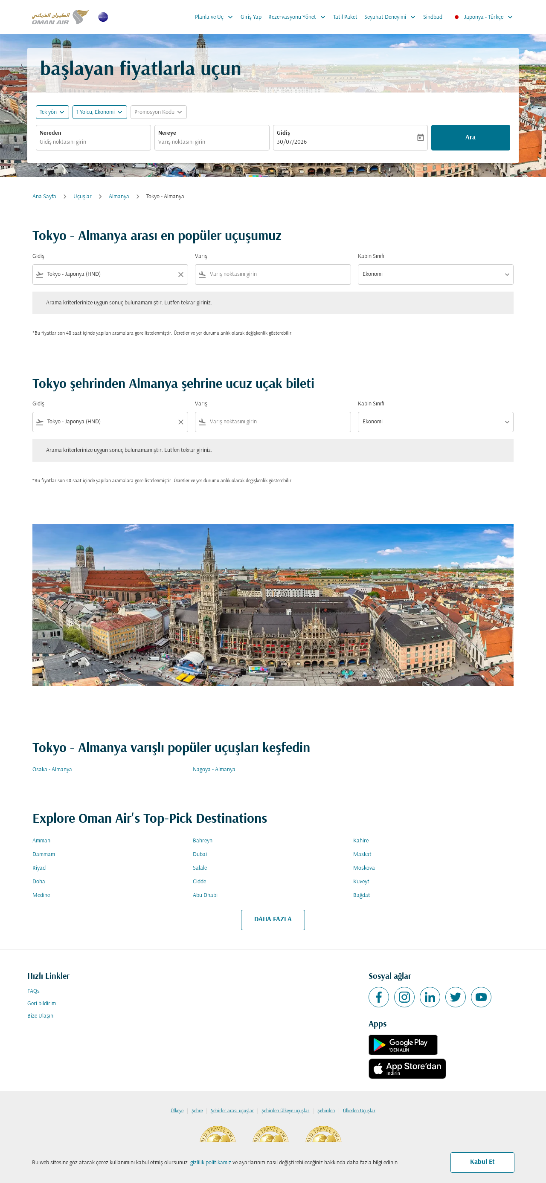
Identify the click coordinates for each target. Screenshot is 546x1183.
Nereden (50, 133)
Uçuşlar (82, 197)
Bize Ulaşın (40, 1016)
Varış (201, 256)
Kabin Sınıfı (371, 256)
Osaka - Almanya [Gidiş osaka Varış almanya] (52, 769)
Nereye (167, 133)
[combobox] (93, 142)
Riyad (39, 868)
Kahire (361, 841)
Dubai (200, 854)
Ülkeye (177, 1111)
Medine (41, 895)
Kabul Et (482, 1162)
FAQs (33, 991)
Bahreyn (202, 841)
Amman (41, 841)
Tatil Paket (345, 17)
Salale (200, 868)
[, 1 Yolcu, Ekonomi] (95, 112)
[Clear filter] (180, 274)
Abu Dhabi (205, 895)
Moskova (364, 868)
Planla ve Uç (216, 17)
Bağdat (361, 895)
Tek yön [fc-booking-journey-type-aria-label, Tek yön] (48, 112)
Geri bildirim (41, 1004)
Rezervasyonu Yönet (299, 17)
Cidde (199, 882)
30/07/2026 (292, 142)
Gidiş (283, 133)
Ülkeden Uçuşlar (359, 1111)
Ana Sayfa (44, 197)
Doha (38, 882)
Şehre (197, 1111)
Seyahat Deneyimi (392, 17)
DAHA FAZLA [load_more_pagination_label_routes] (273, 919)
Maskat (362, 854)
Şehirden (326, 1111)
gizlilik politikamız (210, 1163)
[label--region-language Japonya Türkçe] (483, 17)
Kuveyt (361, 882)
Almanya (119, 197)
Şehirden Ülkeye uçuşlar (285, 1111)
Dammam (43, 854)
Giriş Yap (251, 17)
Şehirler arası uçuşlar (232, 1111)
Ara (470, 137)
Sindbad (432, 17)
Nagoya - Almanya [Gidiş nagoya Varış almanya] (214, 769)
